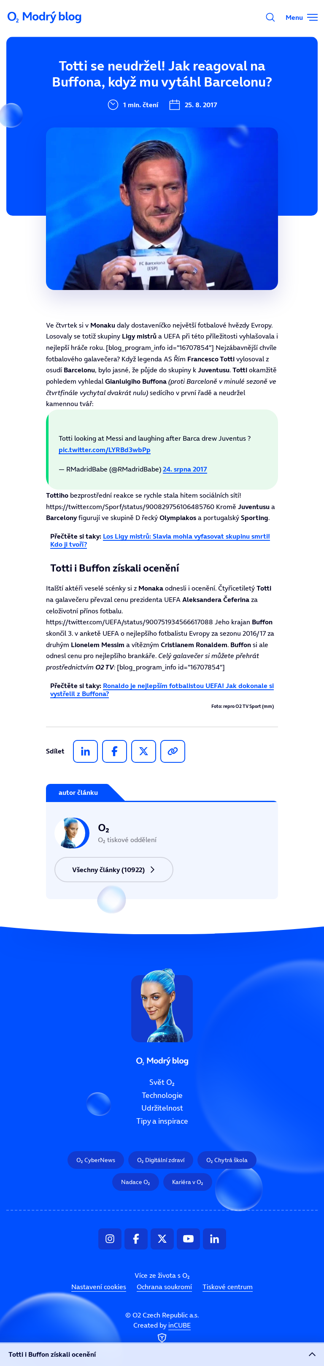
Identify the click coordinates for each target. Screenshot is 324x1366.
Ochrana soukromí (164, 1286)
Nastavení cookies (98, 1286)
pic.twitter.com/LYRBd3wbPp (105, 449)
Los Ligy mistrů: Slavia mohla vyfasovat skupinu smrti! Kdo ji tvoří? (160, 540)
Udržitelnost (162, 1108)
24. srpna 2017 (185, 469)
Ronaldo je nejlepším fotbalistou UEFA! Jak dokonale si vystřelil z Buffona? (162, 689)
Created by (162, 1333)
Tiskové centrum (227, 1286)
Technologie (162, 1095)
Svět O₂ (162, 1082)
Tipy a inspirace (162, 1121)
